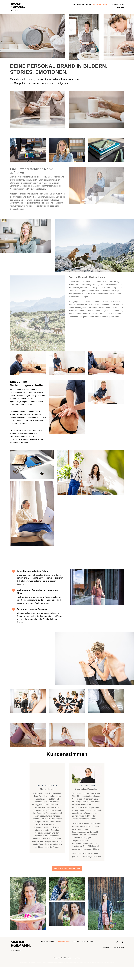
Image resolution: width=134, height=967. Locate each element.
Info (122, 4)
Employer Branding (82, 4)
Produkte (114, 4)
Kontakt (120, 7)
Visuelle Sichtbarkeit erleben (67, 869)
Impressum (107, 947)
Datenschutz (119, 947)
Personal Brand (100, 4)
